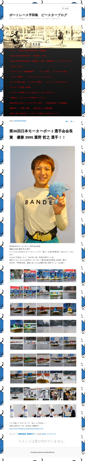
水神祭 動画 (24, 108)
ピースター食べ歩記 (60, 71)
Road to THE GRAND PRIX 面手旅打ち (32, 50)
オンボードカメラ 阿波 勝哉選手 (22, 71)
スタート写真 (44, 71)
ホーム (12, 50)
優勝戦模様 (22, 434)
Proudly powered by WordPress (42, 452)
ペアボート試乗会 (16, 77)
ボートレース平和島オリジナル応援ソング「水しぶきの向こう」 (33, 92)
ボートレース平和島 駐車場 (20, 87)
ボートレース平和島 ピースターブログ (38, 15)
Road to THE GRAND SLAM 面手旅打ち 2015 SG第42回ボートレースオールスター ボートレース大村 (41, 63)
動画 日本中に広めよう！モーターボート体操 (26, 103)
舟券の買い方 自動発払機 (42, 108)
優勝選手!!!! (31, 434)
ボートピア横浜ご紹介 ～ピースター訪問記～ (26, 82)
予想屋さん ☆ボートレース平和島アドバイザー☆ (28, 98)
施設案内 (13, 108)
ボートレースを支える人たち (57, 82)
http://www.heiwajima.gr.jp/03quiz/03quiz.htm (26, 429)
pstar (44, 434)
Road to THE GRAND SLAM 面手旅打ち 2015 (28, 56)
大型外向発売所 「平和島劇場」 (57, 103)
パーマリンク (51, 434)
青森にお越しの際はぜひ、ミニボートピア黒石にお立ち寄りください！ (35, 113)
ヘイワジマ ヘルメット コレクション (39, 77)
